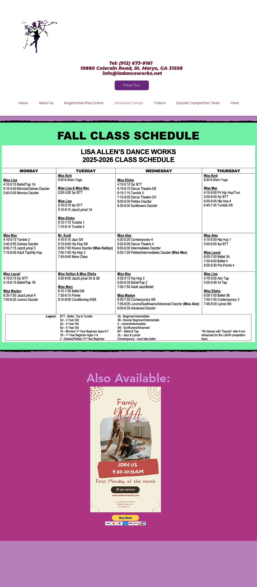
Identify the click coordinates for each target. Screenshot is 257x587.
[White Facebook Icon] (24, 24)
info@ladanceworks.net (132, 73)
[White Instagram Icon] (24, 39)
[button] (125, 520)
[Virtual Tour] (132, 85)
